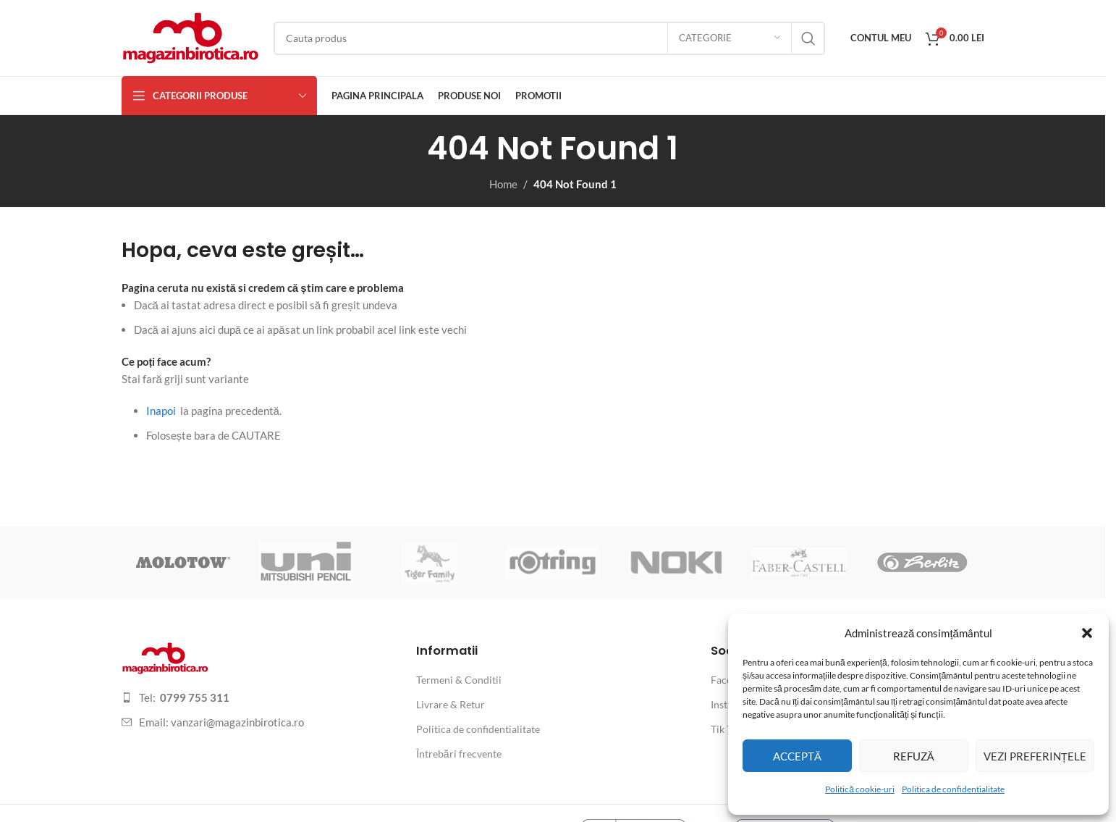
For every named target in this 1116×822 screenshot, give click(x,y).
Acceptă (797, 756)
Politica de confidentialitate (953, 789)
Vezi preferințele (1035, 756)
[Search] (549, 38)
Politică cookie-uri (860, 789)
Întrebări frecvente (459, 753)
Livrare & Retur (450, 704)
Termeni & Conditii (459, 680)
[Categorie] (729, 38)
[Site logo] (190, 36)
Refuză (913, 756)
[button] (1087, 633)
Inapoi (161, 410)
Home (503, 183)
